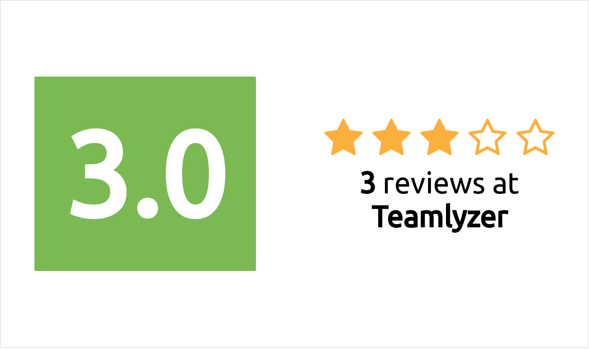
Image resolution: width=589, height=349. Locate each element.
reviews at (439, 199)
